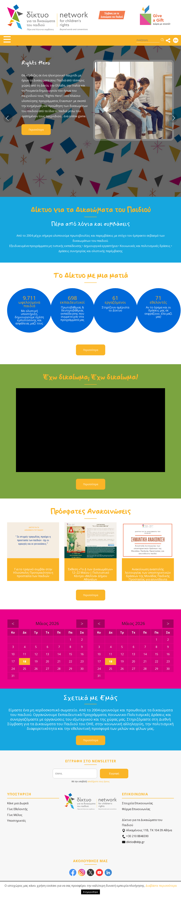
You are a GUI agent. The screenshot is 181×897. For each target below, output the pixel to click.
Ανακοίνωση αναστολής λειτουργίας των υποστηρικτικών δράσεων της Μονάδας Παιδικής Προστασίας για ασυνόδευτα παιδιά (148, 576)
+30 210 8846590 (135, 836)
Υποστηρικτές (16, 821)
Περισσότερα (36, 129)
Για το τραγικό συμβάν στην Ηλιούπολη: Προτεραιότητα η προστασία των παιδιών (33, 573)
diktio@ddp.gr (133, 842)
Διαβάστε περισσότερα (161, 886)
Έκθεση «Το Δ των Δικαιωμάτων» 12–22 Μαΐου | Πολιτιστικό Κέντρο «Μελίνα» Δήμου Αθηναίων (90, 574)
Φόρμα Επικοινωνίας (136, 809)
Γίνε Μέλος (14, 815)
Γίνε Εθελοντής (17, 809)
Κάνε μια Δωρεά (17, 803)
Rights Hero (35, 63)
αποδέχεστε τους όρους (98, 781)
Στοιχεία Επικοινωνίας (137, 803)
